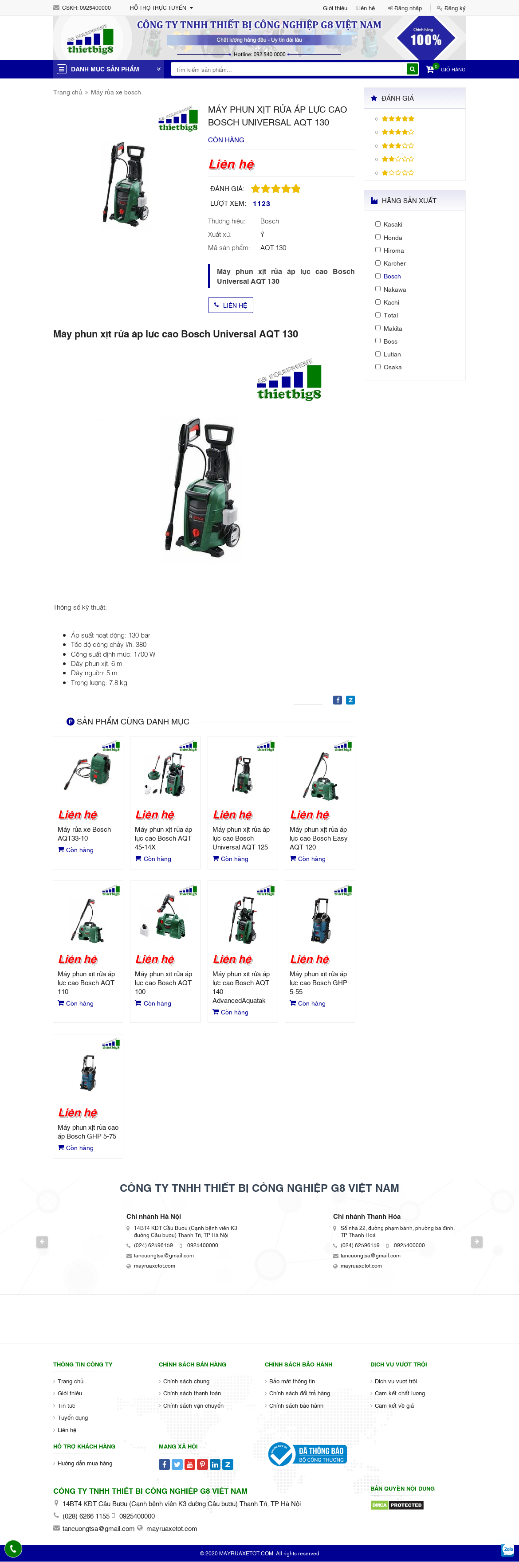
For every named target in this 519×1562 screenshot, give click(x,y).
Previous (41, 1242)
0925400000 (95, 7)
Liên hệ (365, 8)
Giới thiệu (335, 8)
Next (478, 1242)
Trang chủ (67, 91)
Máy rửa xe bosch (116, 91)
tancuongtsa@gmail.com (164, 1255)
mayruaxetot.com (154, 1265)
